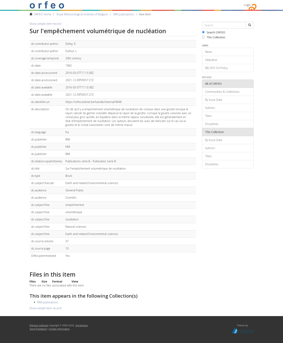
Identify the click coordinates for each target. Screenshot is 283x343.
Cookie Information (59, 329)
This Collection (213, 37)
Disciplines (212, 124)
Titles (208, 116)
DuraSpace (81, 325)
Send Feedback (38, 329)
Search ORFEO (213, 32)
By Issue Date (213, 100)
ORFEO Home (42, 14)
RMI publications (123, 14)
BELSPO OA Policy (216, 68)
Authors (210, 108)
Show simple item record (45, 24)
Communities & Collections (222, 92)
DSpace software (38, 325)
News (208, 52)
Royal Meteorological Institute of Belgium (82, 14)
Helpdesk (211, 60)
